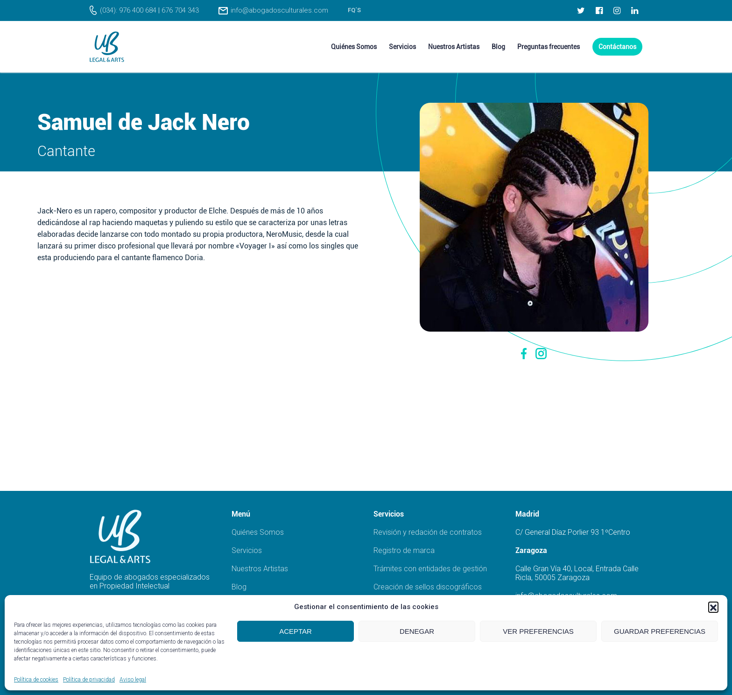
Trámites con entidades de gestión (430, 568)
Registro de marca (404, 550)
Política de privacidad (89, 679)
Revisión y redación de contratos (427, 532)
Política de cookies (36, 679)
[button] (713, 606)
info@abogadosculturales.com (279, 10)
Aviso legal (133, 679)
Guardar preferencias (659, 631)
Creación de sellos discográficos (427, 586)
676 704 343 (180, 10)
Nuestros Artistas (260, 568)
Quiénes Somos (258, 532)
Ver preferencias (538, 631)
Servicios (247, 550)
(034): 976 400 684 (128, 10)
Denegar (417, 631)
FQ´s (354, 10)
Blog (239, 586)
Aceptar (295, 631)
